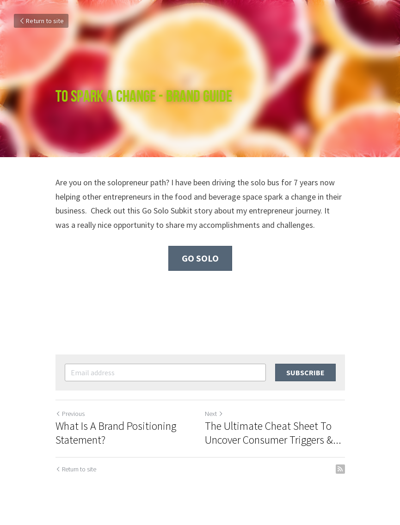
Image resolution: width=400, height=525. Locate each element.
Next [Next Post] (214, 413)
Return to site (41, 21)
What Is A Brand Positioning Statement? (115, 433)
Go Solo (200, 258)
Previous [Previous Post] (70, 413)
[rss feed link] (340, 469)
